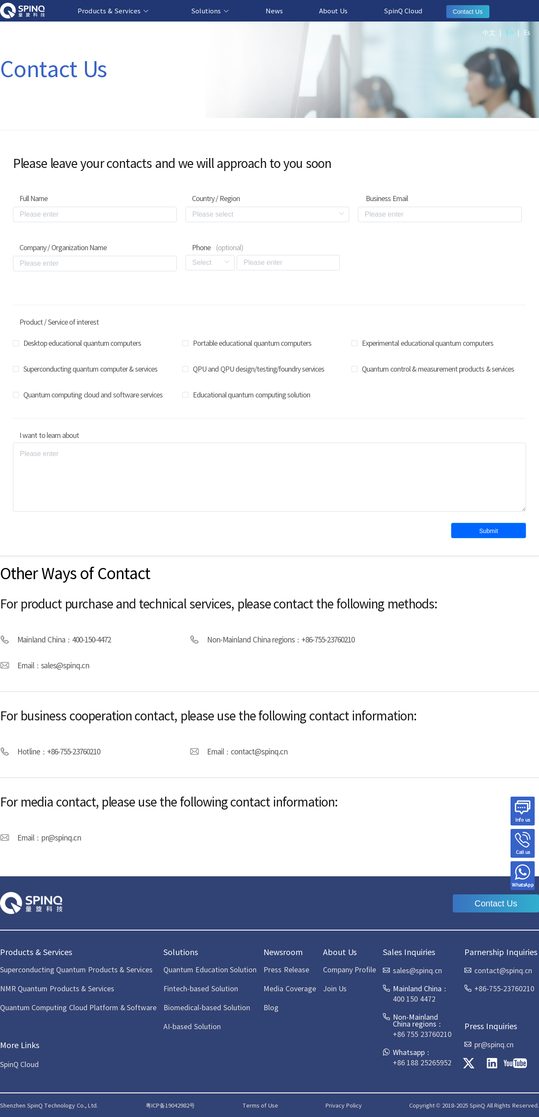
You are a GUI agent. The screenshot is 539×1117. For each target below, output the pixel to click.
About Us (333, 10)
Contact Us (468, 11)
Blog (271, 1007)
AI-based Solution (191, 1026)
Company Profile (349, 969)
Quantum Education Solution (210, 969)
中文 (489, 32)
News (274, 10)
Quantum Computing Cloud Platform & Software (78, 1007)
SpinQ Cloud (403, 10)
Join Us (335, 988)
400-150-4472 (91, 639)
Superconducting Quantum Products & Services (76, 969)
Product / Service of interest (59, 321)
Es (526, 32)
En (510, 32)
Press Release (286, 969)
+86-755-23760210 (327, 639)
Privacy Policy (344, 1105)
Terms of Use (260, 1105)
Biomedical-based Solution (206, 1007)
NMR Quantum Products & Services (57, 988)
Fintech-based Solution (200, 988)
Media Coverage (289, 988)
